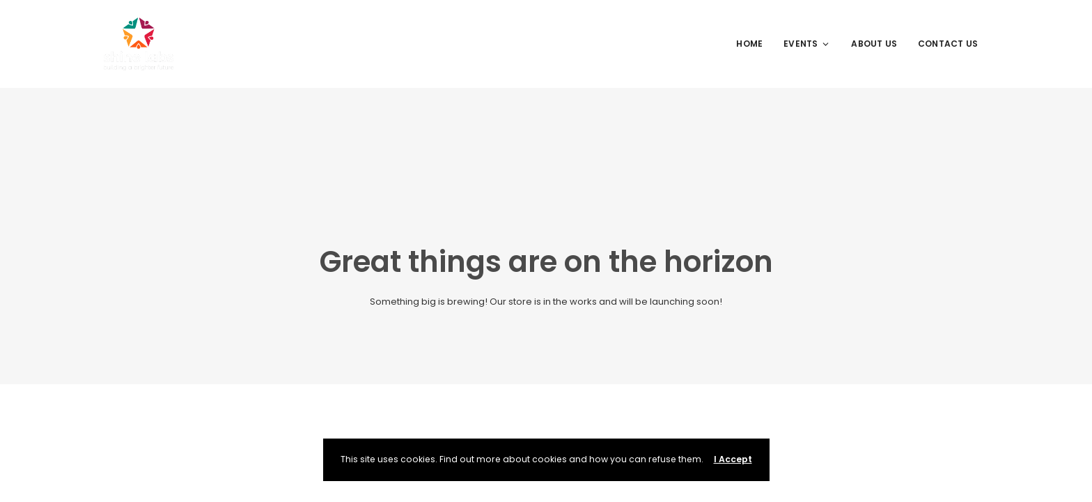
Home (749, 44)
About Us (874, 44)
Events (806, 44)
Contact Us (948, 44)
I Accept (733, 459)
